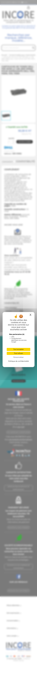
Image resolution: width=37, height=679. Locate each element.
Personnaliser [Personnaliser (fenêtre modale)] (18, 357)
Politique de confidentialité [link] (18, 361)
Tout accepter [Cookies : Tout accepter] (18, 349)
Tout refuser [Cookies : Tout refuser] (18, 353)
